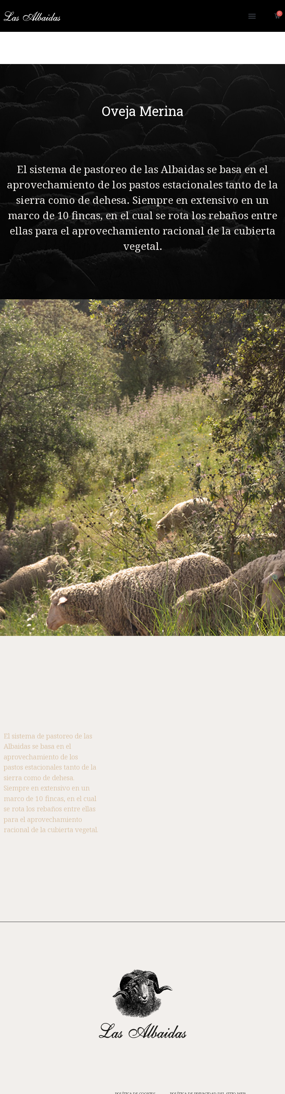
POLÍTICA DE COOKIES (135, 1061)
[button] (252, 16)
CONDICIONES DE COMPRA (161, 1078)
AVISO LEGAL (212, 1078)
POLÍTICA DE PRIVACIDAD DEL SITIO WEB (208, 1061)
